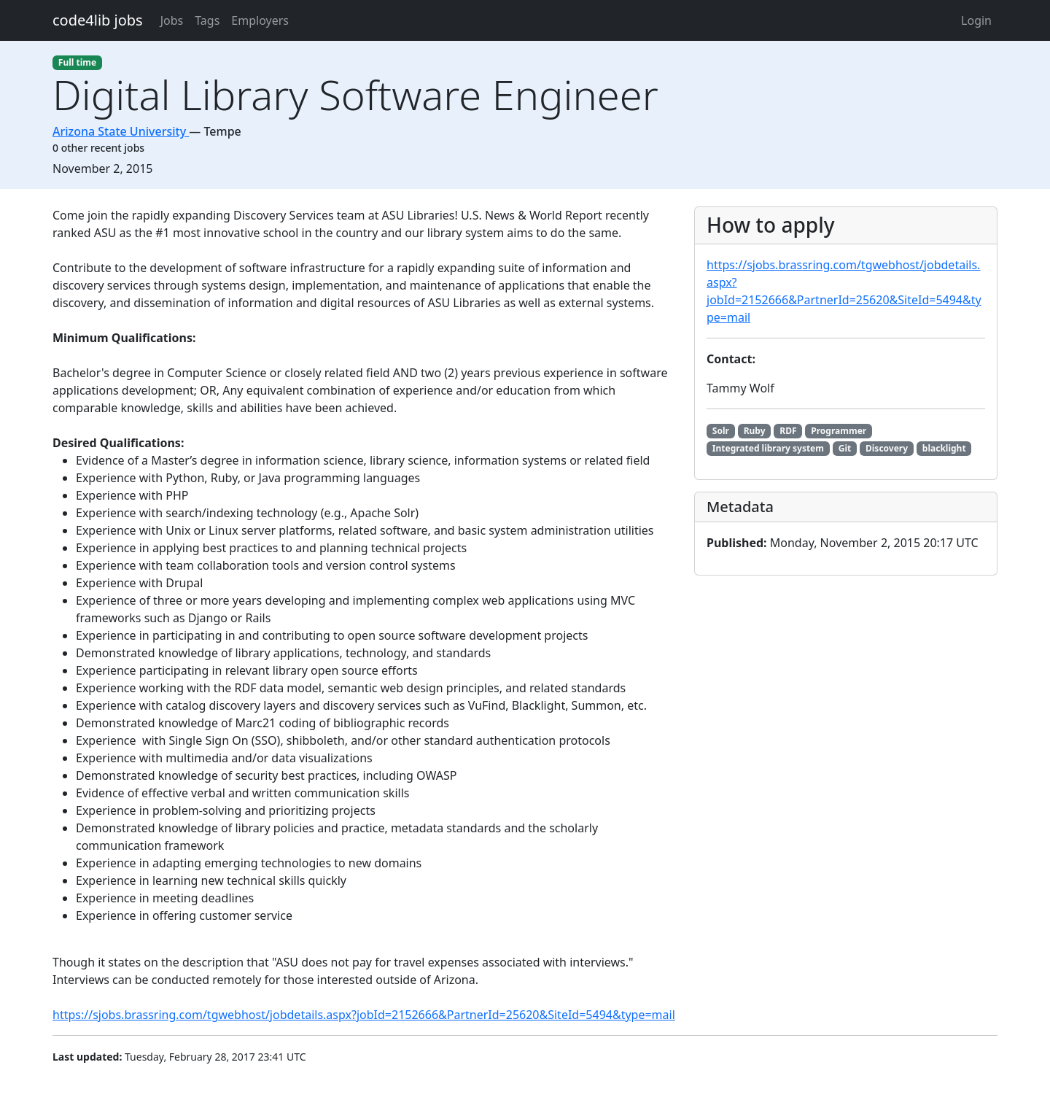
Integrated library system (768, 448)
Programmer (838, 431)
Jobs (172, 20)
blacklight (944, 448)
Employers (260, 20)
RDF (787, 431)
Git (845, 448)
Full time (77, 62)
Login (976, 20)
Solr (720, 431)
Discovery (887, 448)
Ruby (755, 431)
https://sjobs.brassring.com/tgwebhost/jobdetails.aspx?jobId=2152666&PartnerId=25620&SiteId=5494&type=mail (363, 1015)
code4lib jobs (97, 20)
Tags (207, 20)
